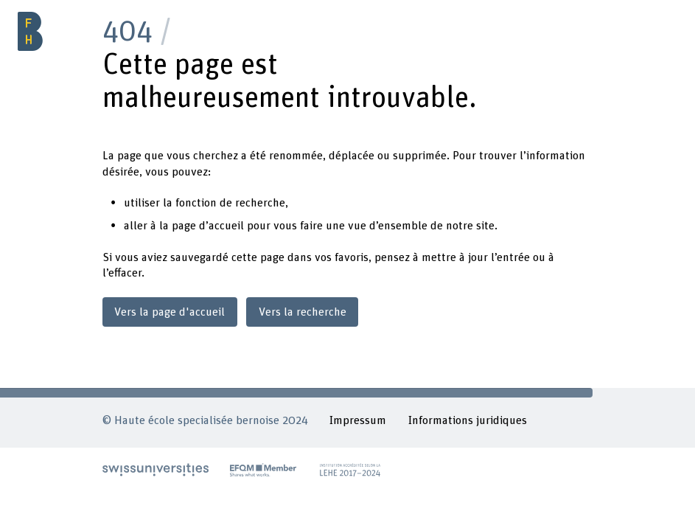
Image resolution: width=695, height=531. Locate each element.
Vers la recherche (302, 312)
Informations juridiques (467, 420)
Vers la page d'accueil (169, 312)
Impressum (357, 420)
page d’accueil (208, 226)
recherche (260, 203)
